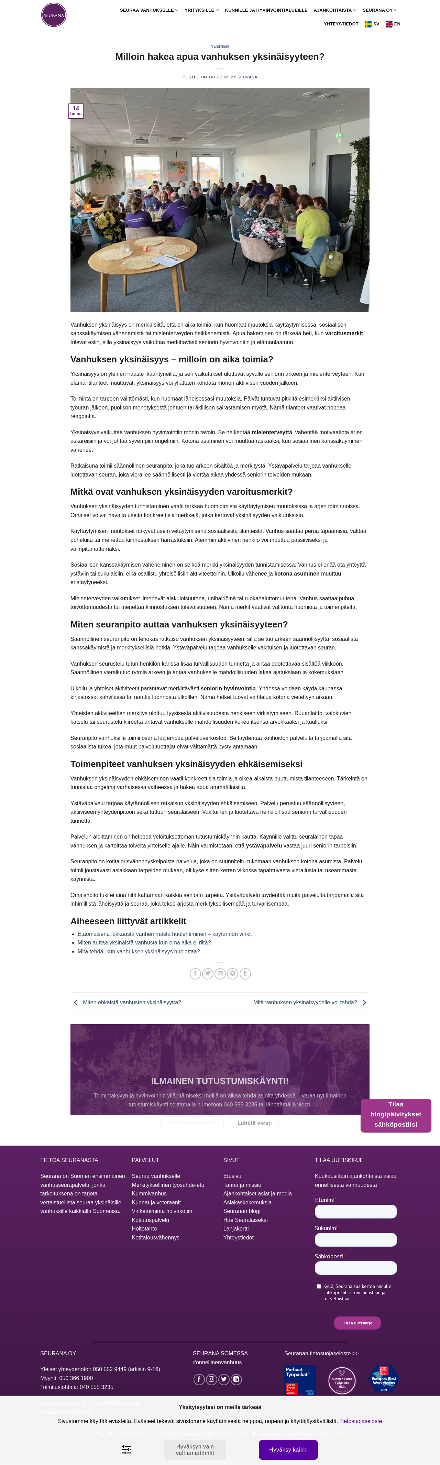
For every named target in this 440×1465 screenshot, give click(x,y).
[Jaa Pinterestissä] (232, 974)
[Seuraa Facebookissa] (199, 1379)
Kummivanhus (149, 1193)
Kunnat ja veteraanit (156, 1202)
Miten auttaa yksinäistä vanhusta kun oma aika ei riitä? (144, 942)
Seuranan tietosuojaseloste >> (321, 1353)
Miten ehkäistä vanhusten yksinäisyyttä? (125, 1003)
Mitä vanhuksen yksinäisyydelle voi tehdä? (311, 1003)
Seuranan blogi (242, 1211)
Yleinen (220, 46)
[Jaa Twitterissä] (207, 974)
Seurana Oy (380, 10)
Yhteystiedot (341, 23)
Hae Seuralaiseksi (245, 1220)
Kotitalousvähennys (156, 1237)
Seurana (247, 77)
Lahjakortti (236, 1229)
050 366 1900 (76, 1378)
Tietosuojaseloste (360, 1421)
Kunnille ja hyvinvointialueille (266, 10)
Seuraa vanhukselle (149, 10)
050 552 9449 (109, 1369)
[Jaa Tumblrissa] (245, 974)
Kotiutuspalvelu (150, 1220)
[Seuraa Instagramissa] (211, 1379)
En (393, 24)
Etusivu (232, 1176)
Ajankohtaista (335, 10)
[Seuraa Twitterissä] (224, 1379)
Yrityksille (202, 10)
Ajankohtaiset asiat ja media (257, 1193)
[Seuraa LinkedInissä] (236, 1379)
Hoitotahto (144, 1229)
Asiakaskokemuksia (247, 1202)
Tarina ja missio (242, 1185)
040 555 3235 (96, 1387)
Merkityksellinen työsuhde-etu (168, 1185)
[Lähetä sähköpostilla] (220, 974)
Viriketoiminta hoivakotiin (162, 1211)
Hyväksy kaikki (288, 1450)
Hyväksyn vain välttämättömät (195, 1450)
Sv (372, 24)
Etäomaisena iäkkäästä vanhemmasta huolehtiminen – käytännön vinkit (165, 934)
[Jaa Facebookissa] (195, 974)
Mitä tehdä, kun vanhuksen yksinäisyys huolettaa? (139, 951)
